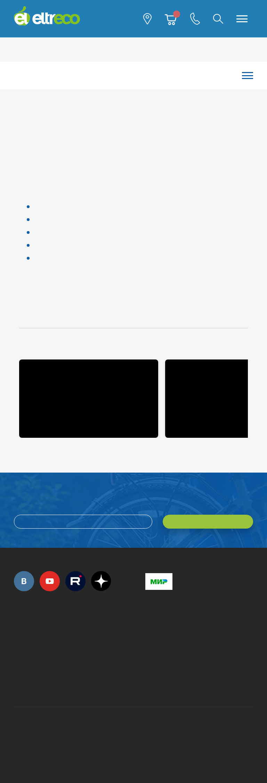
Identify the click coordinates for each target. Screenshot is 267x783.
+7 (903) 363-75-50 (149, 682)
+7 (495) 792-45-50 (18, 637)
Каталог (130, 75)
